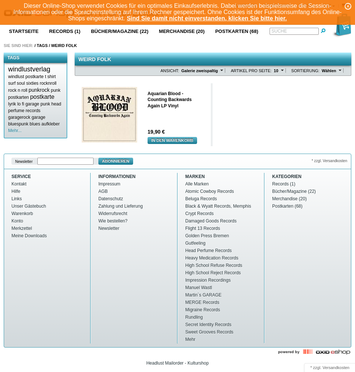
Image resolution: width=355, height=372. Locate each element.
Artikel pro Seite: (251, 70)
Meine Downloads (29, 235)
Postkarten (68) (236, 31)
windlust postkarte (26, 76)
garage (38, 117)
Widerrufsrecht (112, 213)
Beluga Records (201, 198)
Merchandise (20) (182, 31)
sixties (32, 83)
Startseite (23, 31)
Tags (42, 45)
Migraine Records (202, 309)
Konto (17, 221)
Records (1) (65, 31)
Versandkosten (335, 367)
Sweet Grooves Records (209, 332)
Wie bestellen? (113, 221)
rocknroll (48, 83)
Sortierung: (305, 70)
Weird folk (64, 45)
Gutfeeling (195, 243)
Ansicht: (169, 70)
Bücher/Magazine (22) (119, 31)
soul (21, 83)
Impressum (109, 184)
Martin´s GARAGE (203, 295)
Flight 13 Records (202, 228)
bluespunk (18, 124)
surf (12, 83)
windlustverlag (29, 69)
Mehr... (15, 130)
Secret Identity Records (208, 324)
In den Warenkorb (172, 140)
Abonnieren (115, 161)
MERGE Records (202, 302)
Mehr (190, 339)
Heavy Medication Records (211, 258)
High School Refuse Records (213, 265)
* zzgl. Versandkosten (329, 161)
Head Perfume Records (208, 250)
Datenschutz (110, 198)
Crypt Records (199, 213)
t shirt (50, 76)
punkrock (39, 90)
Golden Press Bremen (207, 235)
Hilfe (15, 191)
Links (16, 198)
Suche (279, 31)
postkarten (18, 97)
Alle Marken (197, 184)
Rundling (194, 317)
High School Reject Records (213, 272)
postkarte (42, 97)
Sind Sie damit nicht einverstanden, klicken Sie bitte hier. (207, 18)
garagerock (19, 117)
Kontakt (19, 184)
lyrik (12, 104)
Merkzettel (21, 228)
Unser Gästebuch (28, 206)
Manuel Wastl (198, 287)
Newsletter (24, 161)
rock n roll (17, 90)
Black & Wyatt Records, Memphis (218, 206)
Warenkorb (22, 213)
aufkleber (50, 124)
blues (35, 124)
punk (56, 90)
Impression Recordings (208, 280)
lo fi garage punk (33, 104)
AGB (103, 191)
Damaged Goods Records (211, 221)
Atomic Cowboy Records (209, 191)
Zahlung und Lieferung (120, 206)
